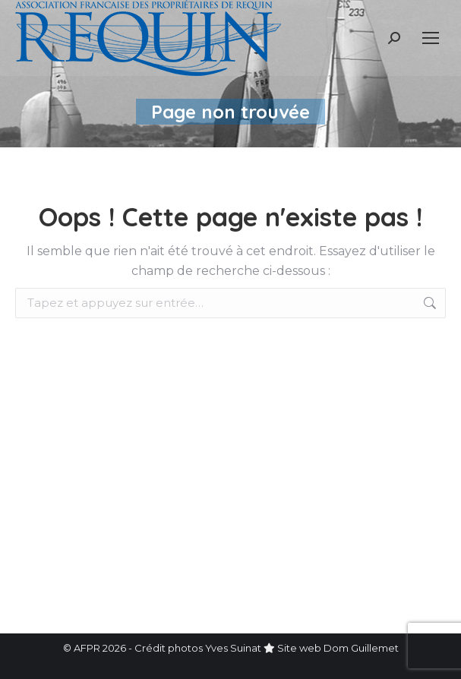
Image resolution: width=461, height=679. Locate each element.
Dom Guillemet (361, 648)
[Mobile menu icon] (430, 38)
